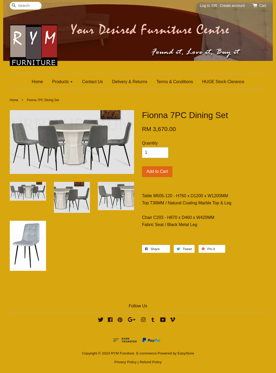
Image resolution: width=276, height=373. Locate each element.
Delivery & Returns (129, 81)
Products (62, 81)
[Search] (26, 6)
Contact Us (92, 81)
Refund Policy (151, 362)
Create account (232, 5)
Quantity (150, 143)
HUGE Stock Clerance (223, 81)
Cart (262, 5)
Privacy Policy (125, 362)
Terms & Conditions (175, 81)
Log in (205, 5)
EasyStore (186, 353)
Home (37, 81)
